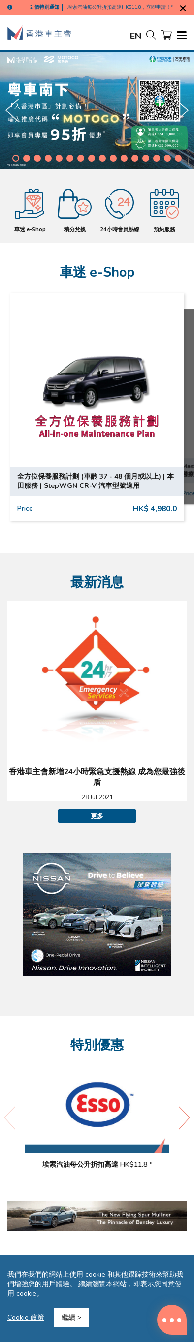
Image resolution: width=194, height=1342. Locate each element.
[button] (15, 158)
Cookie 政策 (25, 1317)
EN (135, 36)
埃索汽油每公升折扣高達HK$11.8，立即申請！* (120, 7)
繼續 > (71, 1317)
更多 (97, 816)
